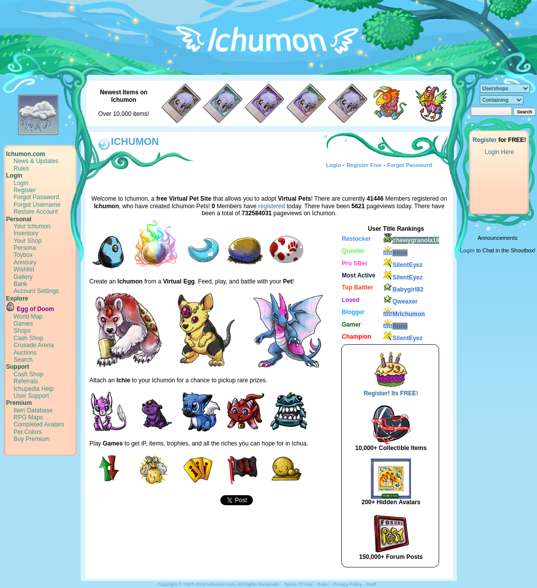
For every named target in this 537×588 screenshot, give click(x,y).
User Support (31, 395)
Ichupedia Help (34, 388)
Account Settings (36, 291)
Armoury (25, 262)
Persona (25, 247)
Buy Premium (32, 439)
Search (23, 359)
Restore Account (36, 211)
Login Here (499, 152)
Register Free (363, 165)
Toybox (23, 254)
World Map (28, 316)
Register (25, 190)
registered (271, 206)
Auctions (25, 352)
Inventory (26, 233)
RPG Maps (28, 417)
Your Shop (28, 240)
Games (23, 323)
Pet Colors (28, 431)
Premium (19, 402)
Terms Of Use (298, 584)
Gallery (23, 276)
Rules (21, 168)
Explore (17, 298)
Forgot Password (36, 197)
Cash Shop (28, 338)
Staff (371, 584)
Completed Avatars (39, 424)
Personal (19, 219)
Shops (22, 330)
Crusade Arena (34, 345)
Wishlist (24, 269)
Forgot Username (37, 204)
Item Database (33, 410)
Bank (20, 283)
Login (14, 175)
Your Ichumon (32, 226)
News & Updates (36, 161)
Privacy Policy (347, 584)
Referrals (26, 381)
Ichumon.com (25, 154)
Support (17, 366)
